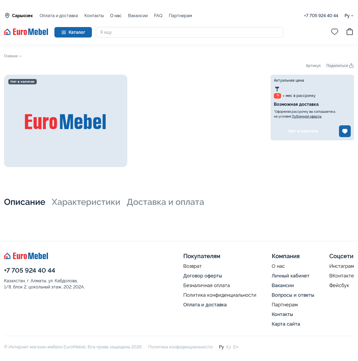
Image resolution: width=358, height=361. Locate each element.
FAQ (158, 15)
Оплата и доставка (59, 15)
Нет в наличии (303, 131)
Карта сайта (286, 324)
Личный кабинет (290, 276)
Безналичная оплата (206, 285)
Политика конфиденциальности (219, 295)
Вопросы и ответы (293, 295)
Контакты (94, 15)
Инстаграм (341, 266)
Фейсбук (339, 285)
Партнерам (180, 15)
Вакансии (138, 15)
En (235, 346)
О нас (116, 15)
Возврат (192, 266)
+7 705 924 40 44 (321, 15)
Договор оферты (202, 276)
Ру (349, 15)
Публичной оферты (307, 116)
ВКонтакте (341, 276)
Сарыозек (18, 15)
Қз (228, 346)
